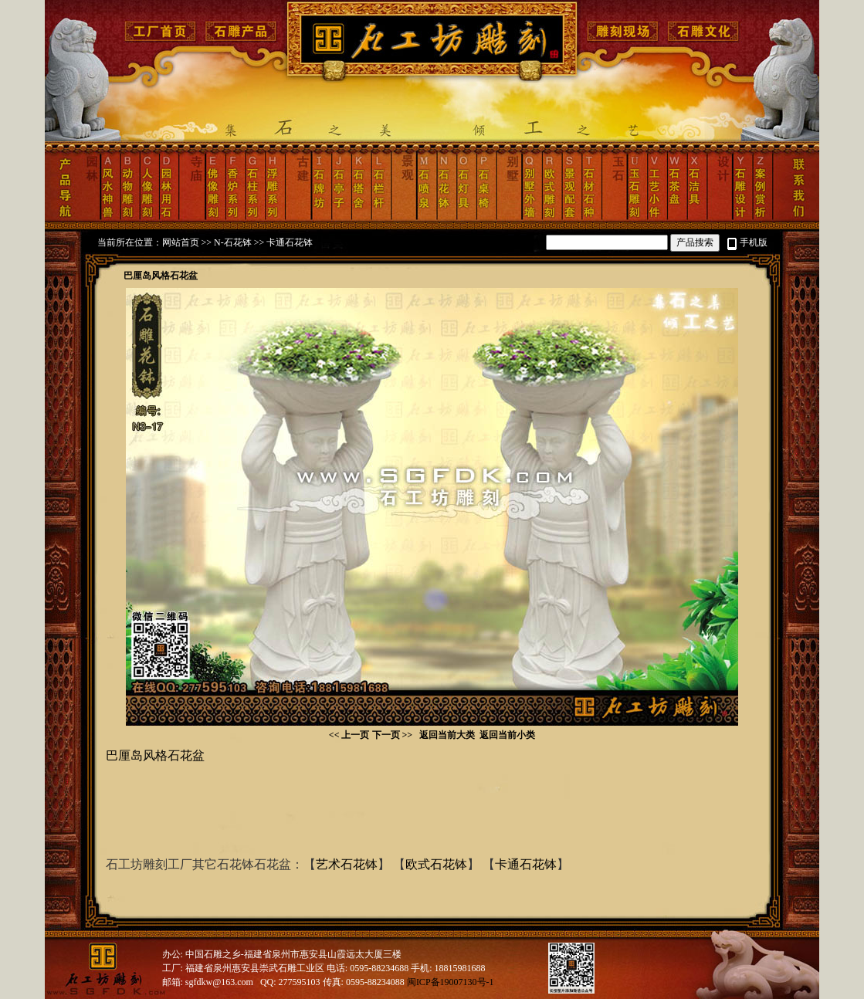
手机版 (753, 242)
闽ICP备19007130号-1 (450, 982)
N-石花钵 (233, 242)
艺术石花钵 (347, 864)
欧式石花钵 (436, 864)
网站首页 (180, 242)
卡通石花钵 (289, 242)
